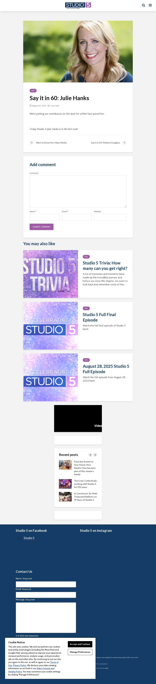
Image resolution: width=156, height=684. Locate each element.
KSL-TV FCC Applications (99, 664)
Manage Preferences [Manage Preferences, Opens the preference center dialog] (80, 652)
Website (97, 211)
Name (33, 211)
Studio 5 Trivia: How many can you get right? (105, 265)
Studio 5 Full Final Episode (99, 317)
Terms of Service (99, 668)
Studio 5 (29, 538)
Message (25, 599)
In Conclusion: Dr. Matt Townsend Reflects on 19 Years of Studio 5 (85, 496)
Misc (33, 91)
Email (65, 211)
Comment (34, 173)
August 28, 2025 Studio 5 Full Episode (106, 369)
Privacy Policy (19, 665)
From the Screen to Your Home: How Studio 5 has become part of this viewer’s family (85, 468)
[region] (50, 658)
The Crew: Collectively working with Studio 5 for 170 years (85, 484)
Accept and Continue (80, 644)
